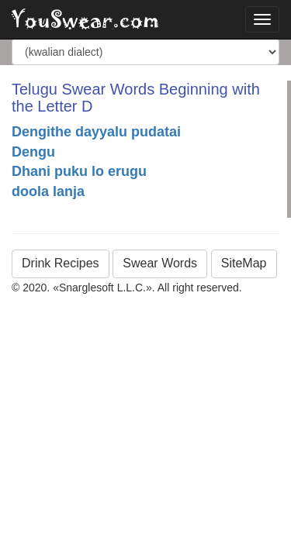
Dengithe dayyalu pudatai (96, 132)
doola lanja (48, 191)
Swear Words (160, 263)
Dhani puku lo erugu (79, 171)
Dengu (33, 152)
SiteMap (244, 263)
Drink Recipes (60, 263)
